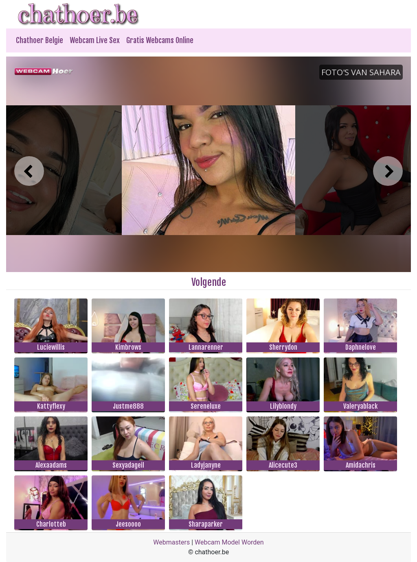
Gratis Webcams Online (159, 40)
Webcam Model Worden (229, 542)
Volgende (208, 282)
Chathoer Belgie (39, 40)
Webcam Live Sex (95, 40)
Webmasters (171, 542)
